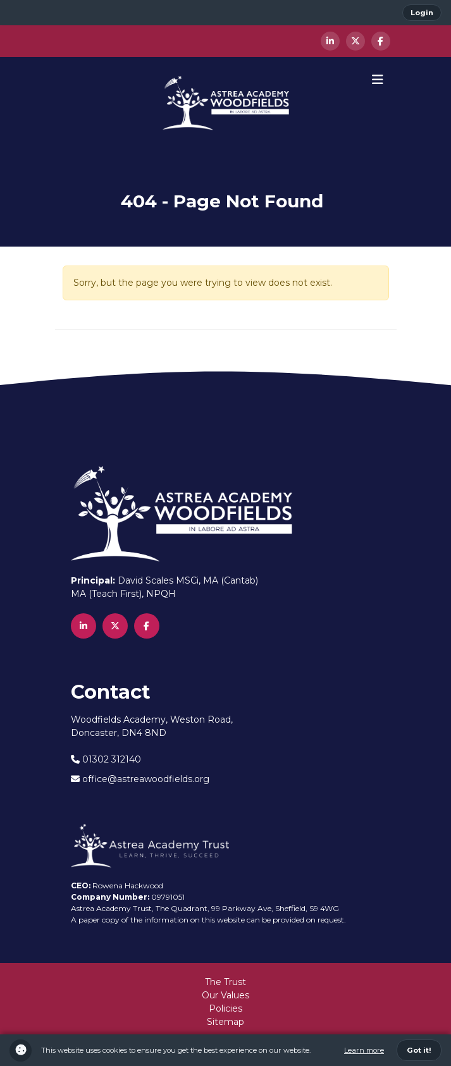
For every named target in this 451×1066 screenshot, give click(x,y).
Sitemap (225, 1021)
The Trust (225, 982)
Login (422, 12)
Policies (225, 1008)
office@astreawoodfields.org (140, 779)
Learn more (364, 1050)
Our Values (225, 995)
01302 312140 (106, 759)
